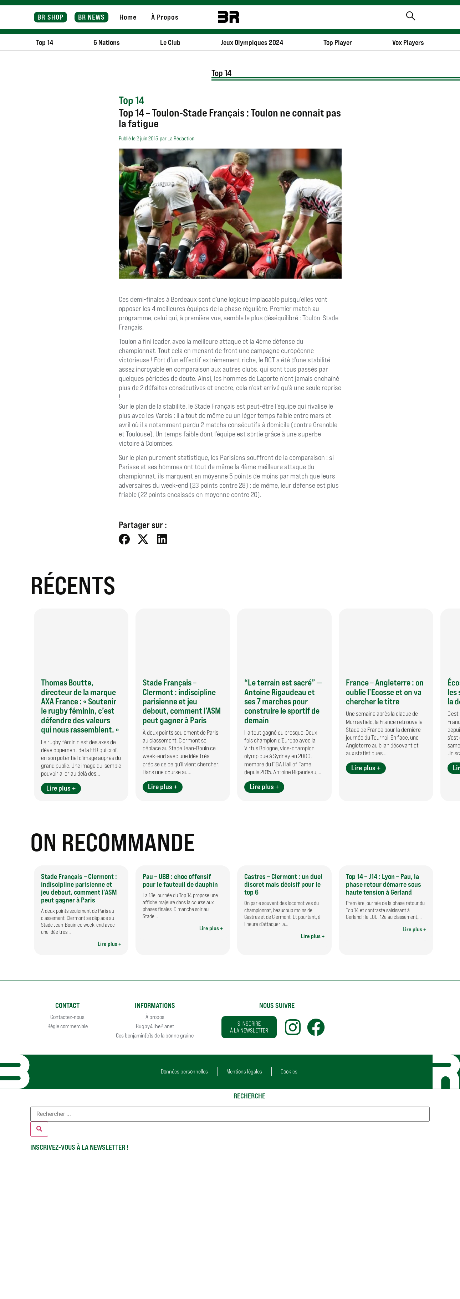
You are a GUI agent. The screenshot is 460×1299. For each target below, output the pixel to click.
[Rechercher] (39, 1129)
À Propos (165, 17)
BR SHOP (50, 17)
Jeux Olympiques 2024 (252, 42)
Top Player (337, 42)
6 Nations (106, 42)
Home (128, 17)
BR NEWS (91, 17)
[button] (124, 539)
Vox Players (408, 42)
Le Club (170, 42)
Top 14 (44, 42)
